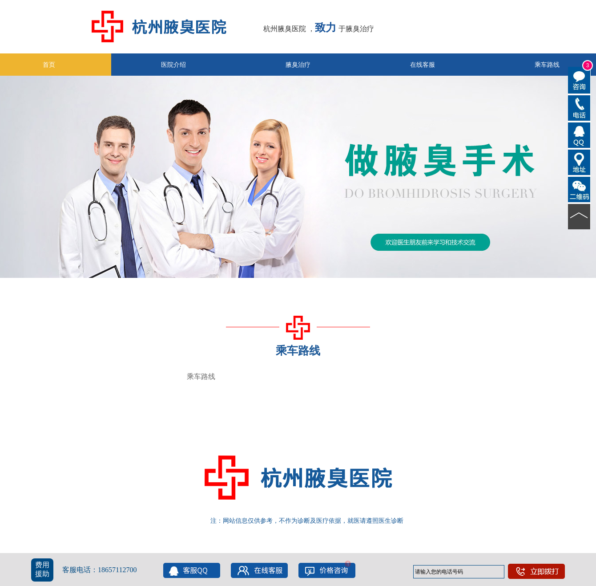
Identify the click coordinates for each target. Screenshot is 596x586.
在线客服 (422, 64)
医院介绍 (173, 64)
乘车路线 (201, 376)
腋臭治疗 (298, 64)
